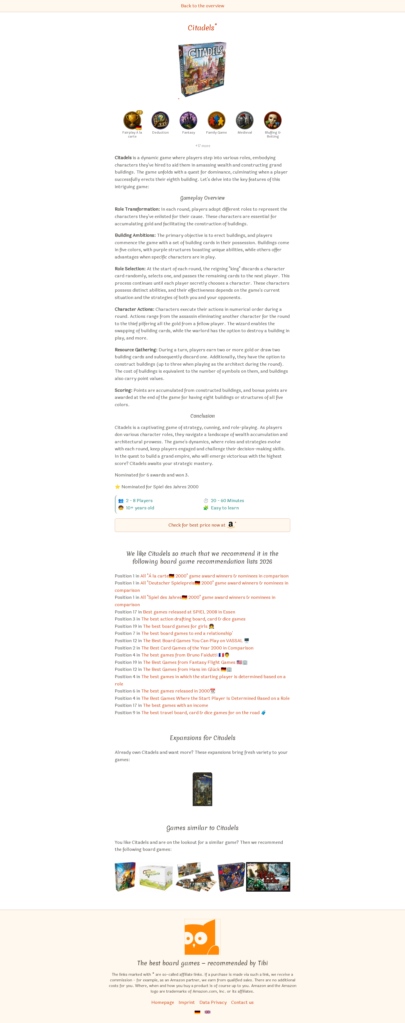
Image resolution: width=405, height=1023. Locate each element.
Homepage (162, 1002)
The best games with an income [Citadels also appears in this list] (175, 705)
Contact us (242, 1002)
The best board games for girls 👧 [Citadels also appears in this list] (178, 626)
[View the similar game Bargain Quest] (231, 877)
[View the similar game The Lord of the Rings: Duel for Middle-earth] (125, 877)
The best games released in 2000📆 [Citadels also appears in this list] (178, 690)
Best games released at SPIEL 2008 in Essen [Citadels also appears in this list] (189, 611)
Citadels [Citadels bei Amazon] (202, 28)
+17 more (202, 146)
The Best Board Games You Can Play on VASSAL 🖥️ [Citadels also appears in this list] (196, 640)
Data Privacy (213, 1002)
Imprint (187, 1002)
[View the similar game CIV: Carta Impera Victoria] (155, 877)
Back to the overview (202, 5)
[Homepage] (202, 937)
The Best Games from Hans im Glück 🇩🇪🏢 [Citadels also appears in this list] (187, 669)
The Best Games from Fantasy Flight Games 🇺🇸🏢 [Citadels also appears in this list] (195, 662)
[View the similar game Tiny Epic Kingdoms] (268, 877)
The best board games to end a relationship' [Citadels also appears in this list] (187, 633)
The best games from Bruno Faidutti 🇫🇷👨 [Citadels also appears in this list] (185, 654)
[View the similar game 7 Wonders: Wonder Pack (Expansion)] (196, 877)
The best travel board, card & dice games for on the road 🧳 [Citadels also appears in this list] (203, 712)
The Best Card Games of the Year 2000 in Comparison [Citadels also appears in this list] (197, 647)
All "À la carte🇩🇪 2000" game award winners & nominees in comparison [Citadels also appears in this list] (214, 575)
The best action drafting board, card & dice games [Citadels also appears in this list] (193, 618)
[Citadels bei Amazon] (202, 73)
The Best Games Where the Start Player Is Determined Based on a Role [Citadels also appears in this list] (215, 698)
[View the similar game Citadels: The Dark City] (202, 789)
